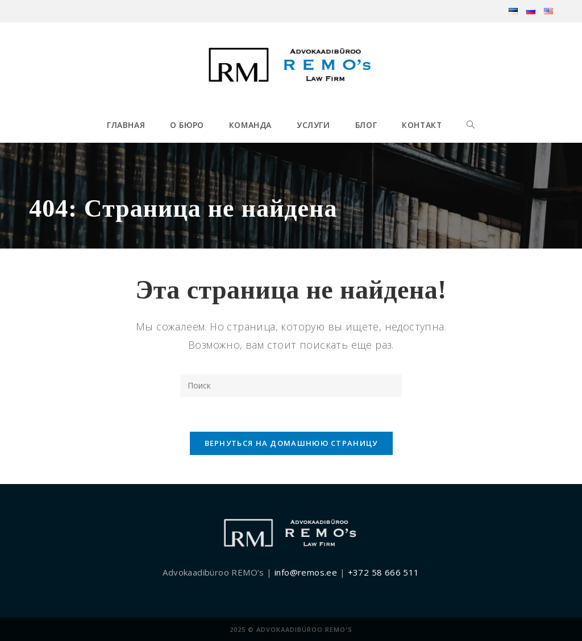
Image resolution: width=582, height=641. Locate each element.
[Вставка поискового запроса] (291, 385)
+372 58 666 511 (383, 572)
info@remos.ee (306, 572)
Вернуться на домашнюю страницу (291, 443)
